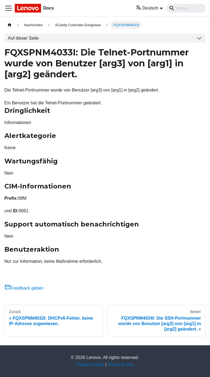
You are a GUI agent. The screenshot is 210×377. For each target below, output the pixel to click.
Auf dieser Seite (23, 38)
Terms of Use (120, 364)
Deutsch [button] (147, 8)
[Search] (186, 8)
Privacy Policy (90, 364)
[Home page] (9, 25)
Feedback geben (23, 288)
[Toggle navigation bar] (8, 8)
